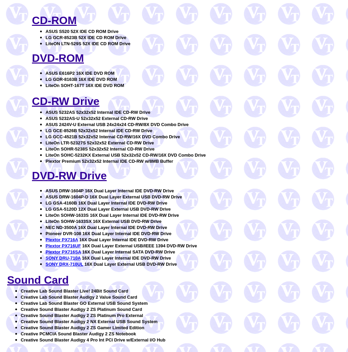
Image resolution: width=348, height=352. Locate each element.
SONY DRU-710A (63, 258)
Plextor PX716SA (63, 251)
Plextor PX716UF (63, 245)
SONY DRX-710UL (64, 264)
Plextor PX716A (62, 239)
